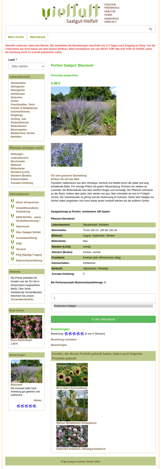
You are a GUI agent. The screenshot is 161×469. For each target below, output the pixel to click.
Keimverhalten (19, 179)
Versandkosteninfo (22, 299)
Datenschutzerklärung (29, 260)
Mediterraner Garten (23, 133)
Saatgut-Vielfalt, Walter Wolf (83, 461)
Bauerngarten (19, 129)
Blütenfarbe (18, 168)
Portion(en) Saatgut (103, 306)
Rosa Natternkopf (21, 340)
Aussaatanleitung (26, 237)
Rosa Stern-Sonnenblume (71, 388)
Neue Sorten (16, 310)
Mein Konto (16, 37)
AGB (19, 243)
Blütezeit (16, 165)
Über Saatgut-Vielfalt (28, 232)
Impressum (22, 226)
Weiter (38, 400)
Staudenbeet (18, 83)
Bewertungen (17, 355)
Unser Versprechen (27, 202)
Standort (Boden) (21, 175)
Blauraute (16, 384)
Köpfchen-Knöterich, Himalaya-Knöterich (81, 448)
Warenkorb (37, 37)
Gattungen (17, 154)
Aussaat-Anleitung (22, 182)
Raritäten (16, 136)
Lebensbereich (20, 157)
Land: (12, 59)
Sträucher (16, 97)
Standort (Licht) (20, 172)
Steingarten (18, 86)
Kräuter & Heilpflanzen (24, 108)
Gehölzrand (18, 93)
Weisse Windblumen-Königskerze (76, 423)
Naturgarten (18, 90)
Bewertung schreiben (64, 339)
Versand (21, 249)
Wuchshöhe (18, 161)
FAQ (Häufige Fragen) (29, 254)
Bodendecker (19, 126)
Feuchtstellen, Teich (23, 104)
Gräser (15, 101)
